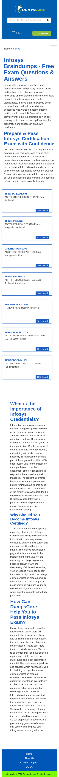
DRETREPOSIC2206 (16, 248)
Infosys (16, 48)
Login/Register (42, 33)
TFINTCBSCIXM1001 (16, 276)
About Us (29, 758)
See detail (42, 210)
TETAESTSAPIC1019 (16, 332)
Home (7, 48)
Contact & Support (29, 762)
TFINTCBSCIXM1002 (16, 360)
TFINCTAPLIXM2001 (16, 193)
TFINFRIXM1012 (13, 220)
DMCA (29, 767)
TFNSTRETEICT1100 (16, 304)
